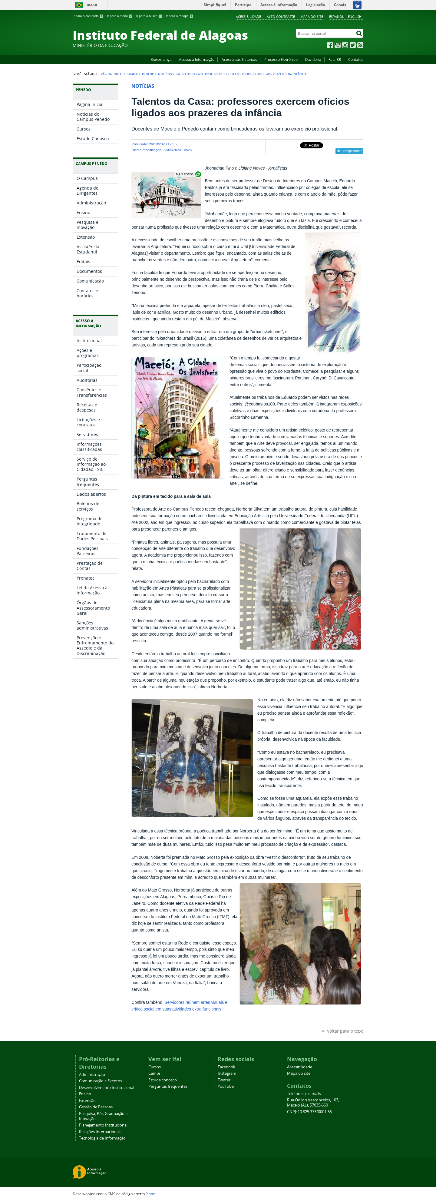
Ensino (85, 1094)
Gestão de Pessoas (96, 1107)
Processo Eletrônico (281, 59)
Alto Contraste (281, 16)
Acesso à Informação (196, 59)
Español (336, 16)
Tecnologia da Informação (102, 1138)
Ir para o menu (120, 16)
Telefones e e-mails (304, 1093)
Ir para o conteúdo (88, 16)
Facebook (330, 45)
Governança (161, 59)
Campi (154, 1073)
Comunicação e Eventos (100, 1081)
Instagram (345, 45)
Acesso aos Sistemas (239, 59)
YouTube (338, 45)
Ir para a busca (149, 16)
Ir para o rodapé (180, 16)
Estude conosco (162, 1080)
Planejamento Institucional (103, 1125)
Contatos (355, 59)
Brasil (91, 5)
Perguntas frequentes (167, 1086)
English (355, 16)
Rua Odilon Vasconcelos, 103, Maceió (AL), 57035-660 (313, 1102)
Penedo (148, 74)
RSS (360, 45)
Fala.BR (335, 59)
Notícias (165, 74)
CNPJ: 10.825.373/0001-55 (309, 1111)
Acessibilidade (248, 16)
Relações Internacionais (100, 1131)
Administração (92, 1074)
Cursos (154, 1067)
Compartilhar (352, 151)
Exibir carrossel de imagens (188, 174)
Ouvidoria (313, 59)
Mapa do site (311, 16)
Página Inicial (112, 74)
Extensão (87, 1100)
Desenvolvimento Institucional (106, 1087)
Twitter (353, 45)
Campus (132, 74)
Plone (150, 1193)
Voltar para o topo (345, 1031)
